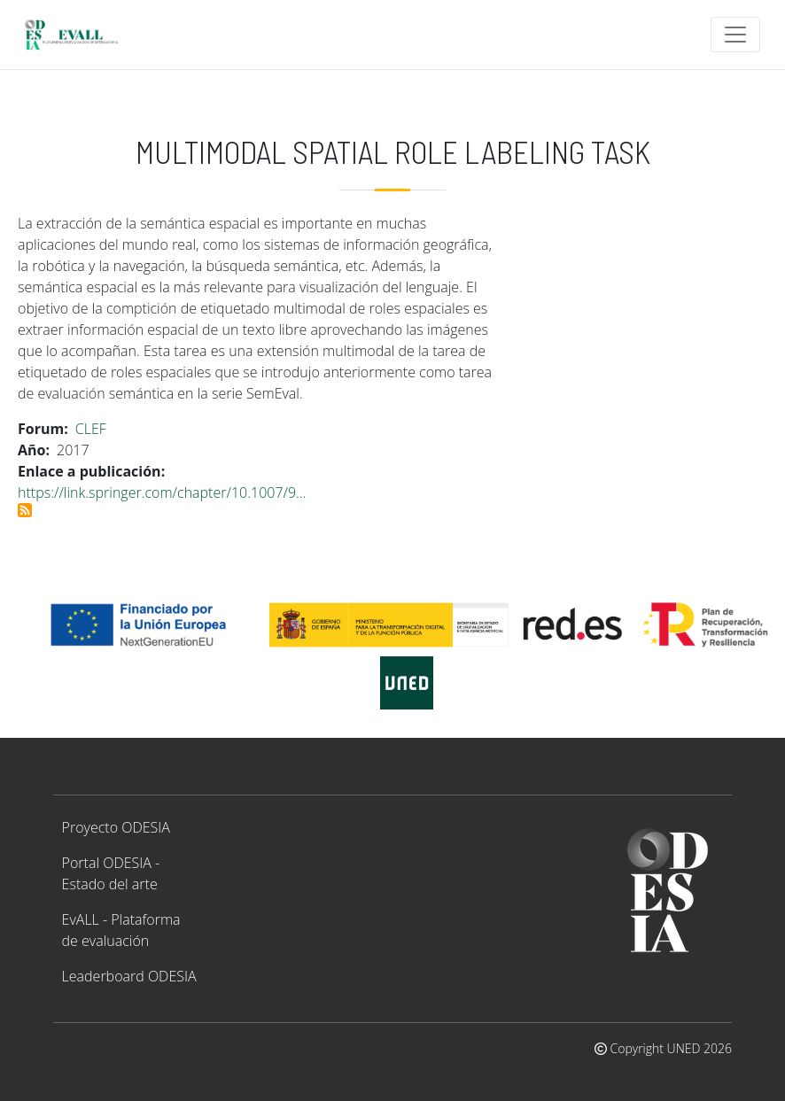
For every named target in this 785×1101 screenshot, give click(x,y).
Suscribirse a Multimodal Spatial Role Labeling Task (25, 510)
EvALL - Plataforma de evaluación (121, 930)
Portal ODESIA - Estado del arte (111, 873)
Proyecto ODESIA (116, 827)
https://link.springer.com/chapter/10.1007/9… (162, 492)
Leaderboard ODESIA (129, 976)
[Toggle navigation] (735, 34)
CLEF (90, 428)
